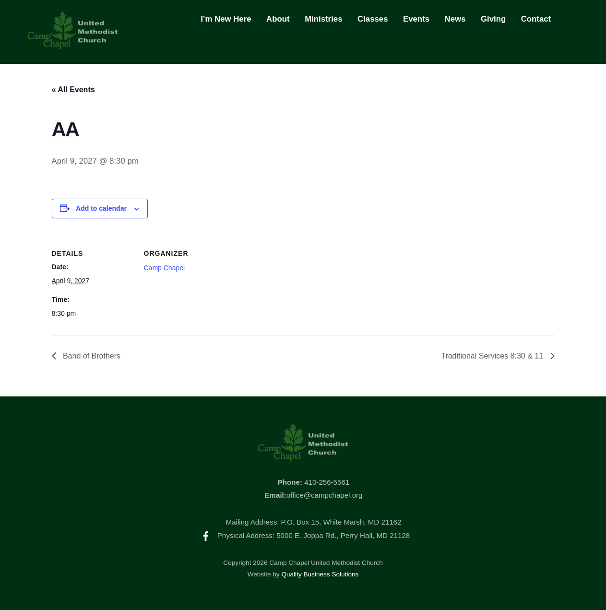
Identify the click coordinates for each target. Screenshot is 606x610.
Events (416, 19)
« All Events (73, 89)
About (277, 19)
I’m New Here (226, 19)
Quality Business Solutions (319, 574)
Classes (372, 19)
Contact (536, 19)
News (455, 19)
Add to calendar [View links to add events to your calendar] (101, 208)
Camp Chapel (164, 268)
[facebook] (205, 535)
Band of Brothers (91, 356)
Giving (493, 19)
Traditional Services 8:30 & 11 (493, 356)
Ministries (323, 19)
